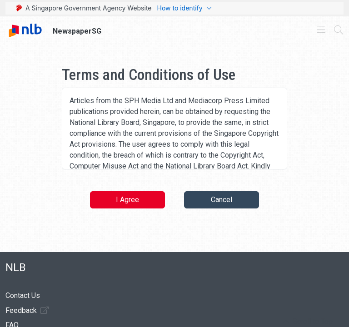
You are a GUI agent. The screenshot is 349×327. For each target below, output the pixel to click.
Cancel (221, 199)
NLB (15, 267)
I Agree (127, 199)
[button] (307, 321)
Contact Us (22, 295)
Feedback (27, 310)
